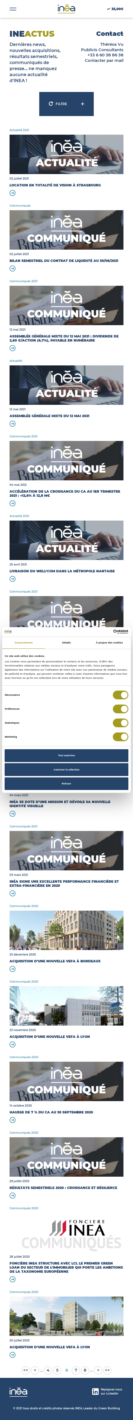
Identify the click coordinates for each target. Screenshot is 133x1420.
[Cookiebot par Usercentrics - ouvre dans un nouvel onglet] (104, 632)
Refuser (66, 783)
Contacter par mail (104, 60)
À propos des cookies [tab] (109, 642)
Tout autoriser (66, 755)
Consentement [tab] (24, 642)
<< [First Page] (25, 1370)
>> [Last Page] (107, 1370)
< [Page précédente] (35, 1370)
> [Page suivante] (98, 1370)
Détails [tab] (66, 642)
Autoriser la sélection (66, 769)
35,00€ (115, 9)
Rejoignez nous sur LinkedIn (107, 1391)
